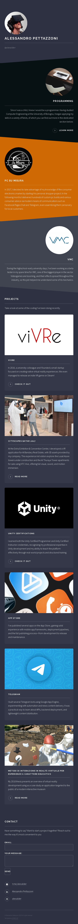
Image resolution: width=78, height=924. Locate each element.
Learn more (66, 130)
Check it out (23, 384)
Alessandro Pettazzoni (22, 891)
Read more (21, 476)
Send (7, 871)
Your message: (39, 859)
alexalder (16, 898)
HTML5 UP (15, 918)
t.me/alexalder (19, 883)
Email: (39, 845)
